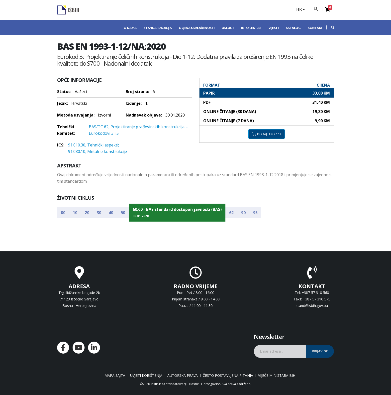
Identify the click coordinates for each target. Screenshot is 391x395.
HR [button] (300, 9)
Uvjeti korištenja (146, 375)
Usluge (228, 27)
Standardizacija (158, 27)
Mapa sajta (114, 375)
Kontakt (315, 27)
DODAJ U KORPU (266, 134)
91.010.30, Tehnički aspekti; (93, 145)
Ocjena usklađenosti (197, 27)
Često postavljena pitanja (228, 375)
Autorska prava (182, 375)
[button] (330, 27)
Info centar (251, 27)
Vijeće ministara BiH (276, 375)
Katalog (293, 27)
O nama (130, 27)
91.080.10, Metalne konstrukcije (97, 151)
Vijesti (274, 27)
